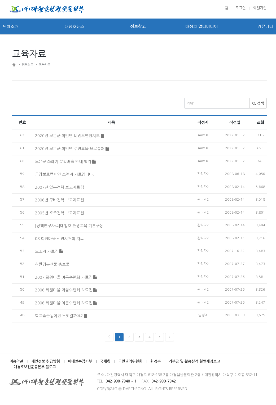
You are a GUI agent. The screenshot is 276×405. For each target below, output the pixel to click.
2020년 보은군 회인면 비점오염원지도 (69, 136)
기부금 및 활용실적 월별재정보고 (194, 361)
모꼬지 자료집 (49, 251)
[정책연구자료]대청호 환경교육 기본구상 (69, 226)
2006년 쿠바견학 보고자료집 (59, 200)
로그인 (240, 8)
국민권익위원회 (130, 361)
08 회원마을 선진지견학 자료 (59, 239)
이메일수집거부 (80, 361)
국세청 (105, 361)
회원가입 (260, 8)
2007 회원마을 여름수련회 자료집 (66, 277)
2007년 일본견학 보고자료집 (59, 187)
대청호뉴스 (74, 26)
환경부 (155, 361)
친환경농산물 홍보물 (52, 264)
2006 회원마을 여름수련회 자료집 (66, 303)
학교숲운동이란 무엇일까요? (61, 316)
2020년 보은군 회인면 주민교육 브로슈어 (72, 149)
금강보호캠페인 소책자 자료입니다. (64, 174)
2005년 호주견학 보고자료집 (59, 213)
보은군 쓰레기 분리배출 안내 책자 (65, 162)
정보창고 (138, 26)
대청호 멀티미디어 (201, 26)
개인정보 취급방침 (45, 361)
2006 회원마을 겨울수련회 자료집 (66, 290)
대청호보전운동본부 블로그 (35, 367)
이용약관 (16, 361)
